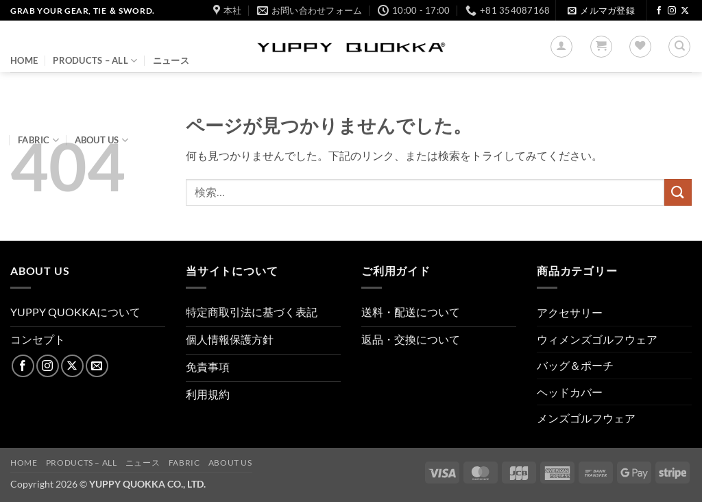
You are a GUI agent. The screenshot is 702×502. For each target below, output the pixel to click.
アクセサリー (570, 312)
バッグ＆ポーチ (575, 365)
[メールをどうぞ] (97, 366)
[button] (601, 11)
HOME (24, 60)
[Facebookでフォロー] (659, 11)
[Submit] (678, 192)
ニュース (171, 60)
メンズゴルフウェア (586, 418)
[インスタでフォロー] (672, 11)
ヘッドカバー (570, 391)
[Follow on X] (685, 11)
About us (102, 140)
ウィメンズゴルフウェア (597, 339)
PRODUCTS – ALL (95, 60)
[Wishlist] (640, 47)
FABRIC (38, 140)
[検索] (679, 47)
